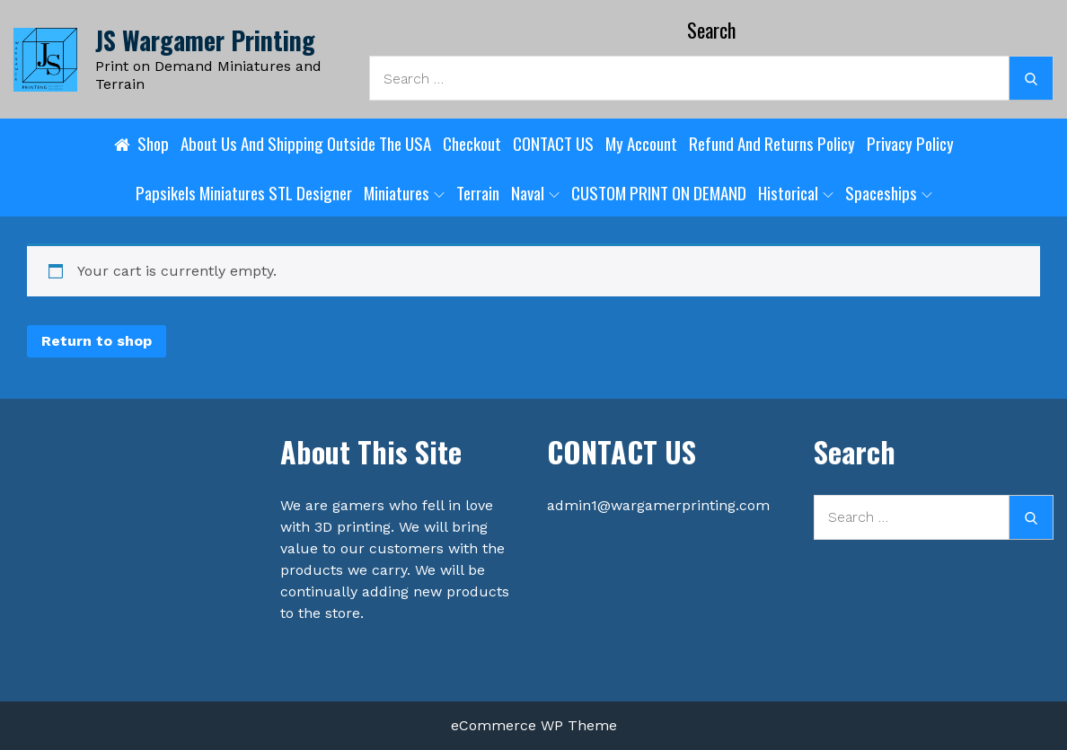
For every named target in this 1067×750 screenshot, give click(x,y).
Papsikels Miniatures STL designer (244, 192)
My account (641, 142)
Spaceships (888, 192)
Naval (535, 192)
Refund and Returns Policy (772, 142)
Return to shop (96, 340)
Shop (153, 142)
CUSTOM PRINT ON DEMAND (658, 192)
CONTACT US (553, 142)
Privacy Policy (910, 142)
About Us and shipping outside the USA (306, 142)
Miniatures (404, 192)
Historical (795, 192)
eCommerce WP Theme (534, 725)
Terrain (477, 192)
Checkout (472, 142)
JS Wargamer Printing (205, 40)
